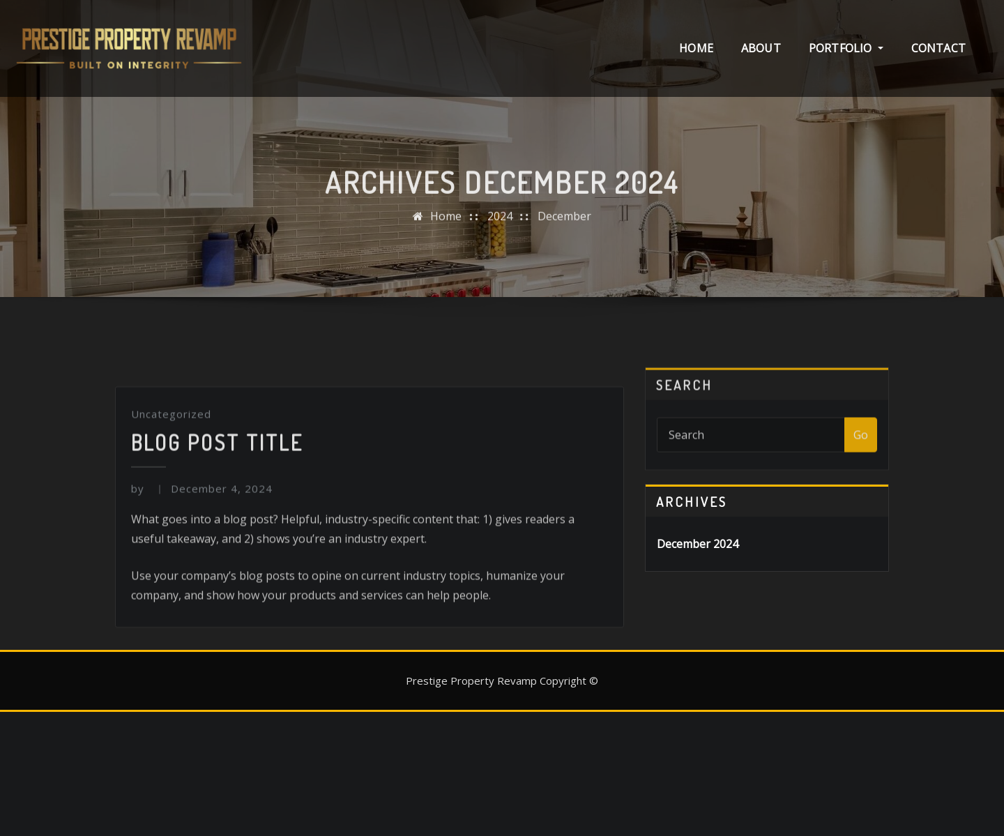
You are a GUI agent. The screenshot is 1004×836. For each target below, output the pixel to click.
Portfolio (846, 48)
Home (696, 48)
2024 (499, 262)
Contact (938, 48)
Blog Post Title (217, 620)
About (761, 48)
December (564, 262)
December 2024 (697, 544)
